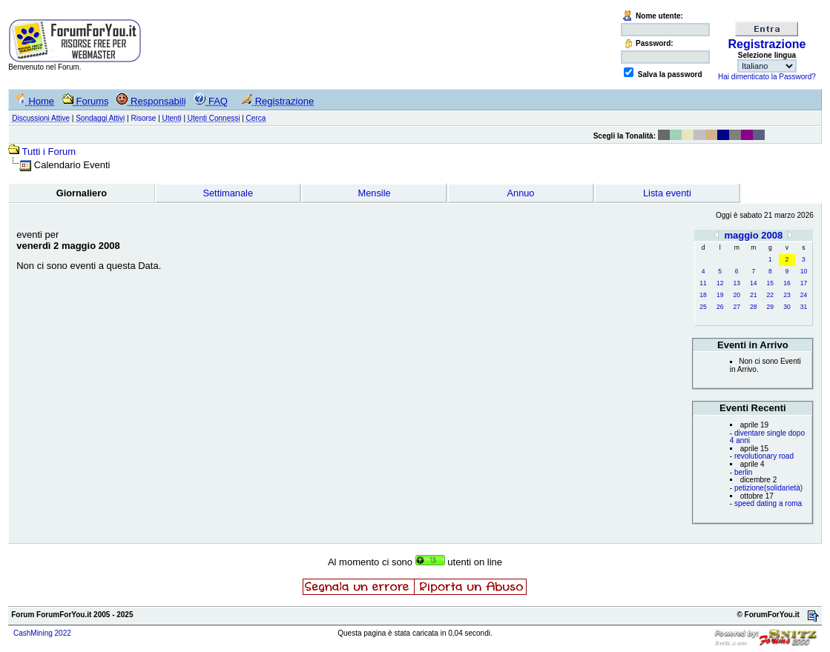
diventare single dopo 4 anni (767, 437)
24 (803, 295)
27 (736, 306)
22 (770, 295)
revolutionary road (764, 456)
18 (702, 295)
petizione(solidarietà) (768, 488)
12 (720, 283)
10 (803, 271)
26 (720, 306)
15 (770, 283)
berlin (743, 472)
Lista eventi (667, 193)
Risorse (143, 118)
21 (753, 295)
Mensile (374, 193)
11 (702, 283)
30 (786, 306)
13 (736, 283)
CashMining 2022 (42, 633)
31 (803, 306)
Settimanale (227, 193)
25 (702, 306)
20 (736, 295)
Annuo (520, 193)
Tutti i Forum (49, 151)
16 (786, 283)
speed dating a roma (768, 503)
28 (753, 306)
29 (770, 306)
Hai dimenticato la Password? (767, 77)
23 (786, 295)
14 (753, 283)
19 (720, 295)
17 (803, 283)
